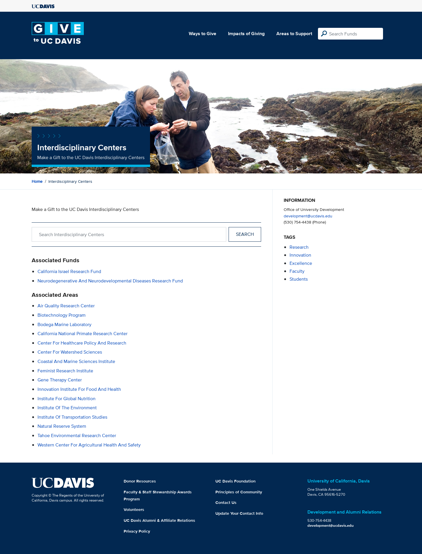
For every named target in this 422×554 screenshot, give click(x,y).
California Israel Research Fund (69, 271)
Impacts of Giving (246, 33)
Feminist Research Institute (65, 370)
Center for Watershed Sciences (70, 352)
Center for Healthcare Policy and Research (82, 343)
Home (37, 181)
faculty (297, 271)
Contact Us (225, 502)
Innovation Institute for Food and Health (79, 389)
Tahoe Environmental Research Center (77, 435)
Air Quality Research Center (66, 305)
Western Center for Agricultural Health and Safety (89, 445)
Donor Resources (140, 481)
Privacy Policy (137, 531)
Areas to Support (294, 33)
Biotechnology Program (62, 315)
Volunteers (134, 509)
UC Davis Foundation (235, 481)
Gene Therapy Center (60, 379)
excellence (301, 263)
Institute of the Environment (67, 407)
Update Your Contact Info (239, 513)
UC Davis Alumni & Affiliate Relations (159, 520)
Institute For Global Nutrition (67, 398)
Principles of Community (238, 492)
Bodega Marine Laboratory (64, 324)
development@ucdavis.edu (308, 216)
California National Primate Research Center (82, 333)
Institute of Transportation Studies (72, 417)
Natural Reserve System (62, 426)
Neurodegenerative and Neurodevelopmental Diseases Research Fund (110, 280)
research (299, 247)
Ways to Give (202, 33)
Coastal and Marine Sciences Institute (76, 361)
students (299, 279)
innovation (300, 255)
